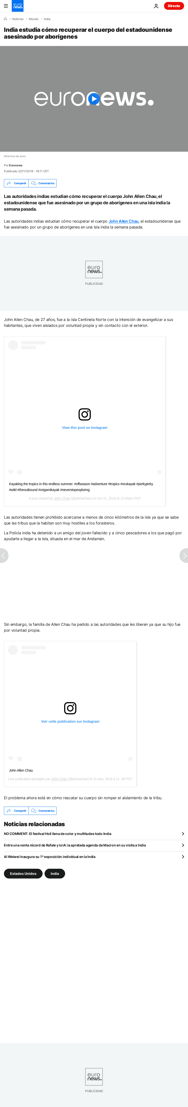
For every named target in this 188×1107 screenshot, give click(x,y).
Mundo (33, 19)
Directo (174, 6)
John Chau (62, 498)
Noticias (18, 19)
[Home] (5, 19)
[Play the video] (94, 99)
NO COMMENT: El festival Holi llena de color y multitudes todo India (57, 834)
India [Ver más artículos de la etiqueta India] (55, 873)
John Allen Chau (124, 221)
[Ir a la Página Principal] (18, 6)
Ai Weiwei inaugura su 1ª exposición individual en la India (49, 857)
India (47, 19)
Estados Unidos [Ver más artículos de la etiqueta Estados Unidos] (23, 873)
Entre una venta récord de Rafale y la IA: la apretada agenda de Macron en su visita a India (75, 845)
